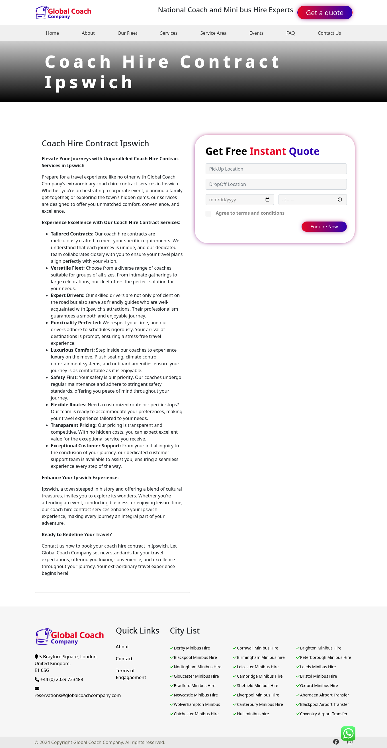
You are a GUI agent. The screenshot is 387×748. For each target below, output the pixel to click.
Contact (124, 658)
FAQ (290, 33)
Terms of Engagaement (131, 674)
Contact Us (329, 33)
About (88, 33)
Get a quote (325, 12)
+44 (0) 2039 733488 (59, 679)
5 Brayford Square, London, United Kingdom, (66, 663)
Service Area (213, 33)
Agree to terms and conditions (250, 213)
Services (168, 33)
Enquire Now (324, 227)
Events (256, 33)
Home (52, 33)
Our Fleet (127, 33)
